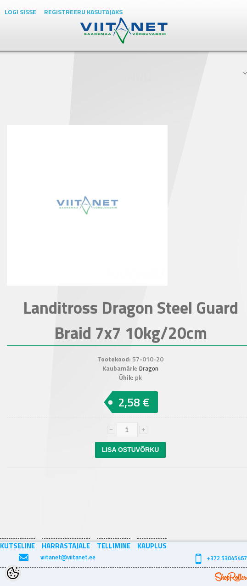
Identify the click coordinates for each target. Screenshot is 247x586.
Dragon (148, 368)
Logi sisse (20, 12)
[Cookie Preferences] (13, 573)
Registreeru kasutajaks (83, 12)
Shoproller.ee (231, 576)
